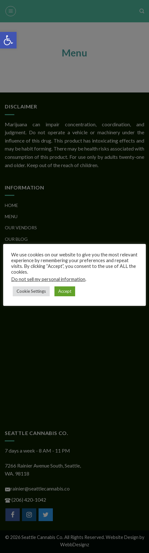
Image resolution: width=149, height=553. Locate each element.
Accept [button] (64, 291)
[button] (8, 40)
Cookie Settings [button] (31, 291)
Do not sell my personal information (48, 279)
